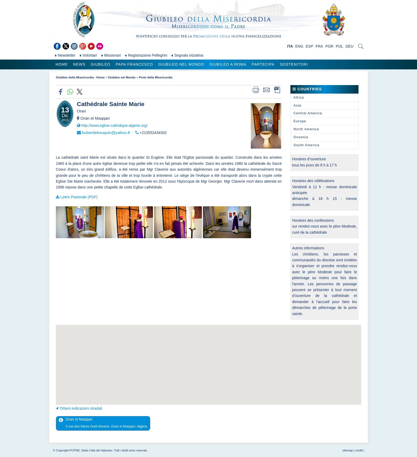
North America (306, 129)
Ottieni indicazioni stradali (81, 408)
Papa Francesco (134, 64)
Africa (298, 97)
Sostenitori (294, 64)
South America (306, 145)
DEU (349, 46)
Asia (297, 105)
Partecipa (263, 64)
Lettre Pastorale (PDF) (79, 197)
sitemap (347, 450)
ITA (290, 46)
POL (339, 46)
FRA (319, 46)
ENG (299, 46)
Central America (307, 113)
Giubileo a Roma (228, 64)
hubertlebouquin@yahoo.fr (106, 132)
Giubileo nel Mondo (181, 64)
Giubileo (100, 64)
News (79, 64)
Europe (299, 121)
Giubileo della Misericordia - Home (80, 77)
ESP (309, 46)
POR (329, 46)
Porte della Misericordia (155, 77)
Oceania (300, 137)
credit (358, 450)
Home (62, 64)
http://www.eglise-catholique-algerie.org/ (114, 125)
